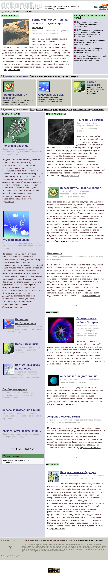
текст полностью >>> (14, 307)
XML (95, 7)
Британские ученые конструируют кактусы (54, 76)
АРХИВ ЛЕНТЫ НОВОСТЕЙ (23, 449)
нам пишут (103, 9)
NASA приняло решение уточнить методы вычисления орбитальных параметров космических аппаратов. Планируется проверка (88, 33)
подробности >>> (12, 70)
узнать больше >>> (91, 296)
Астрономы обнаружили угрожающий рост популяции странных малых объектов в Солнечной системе (90, 58)
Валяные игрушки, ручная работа (16, 460)
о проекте (103, 7)
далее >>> (9, 202)
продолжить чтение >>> (67, 241)
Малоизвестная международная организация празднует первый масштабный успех (88, 50)
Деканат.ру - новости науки (89, 540)
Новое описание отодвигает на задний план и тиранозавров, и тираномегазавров (87, 24)
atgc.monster (7, 462)
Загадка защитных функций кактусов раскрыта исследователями (67, 109)
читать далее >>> (70, 175)
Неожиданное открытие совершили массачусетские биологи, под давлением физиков (89, 42)
